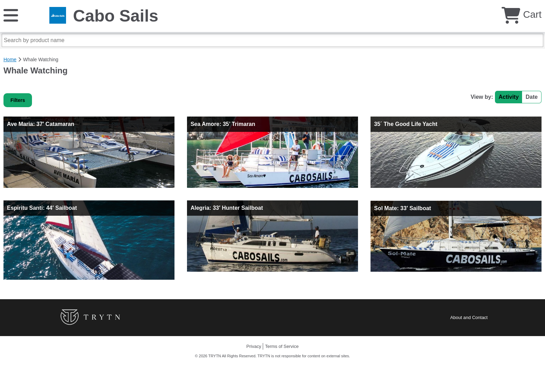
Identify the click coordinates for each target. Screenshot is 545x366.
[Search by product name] (272, 40)
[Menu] (10, 15)
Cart (522, 14)
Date (532, 97)
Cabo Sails (115, 16)
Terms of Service (282, 346)
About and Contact (469, 317)
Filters (17, 100)
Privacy (253, 346)
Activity (509, 97)
